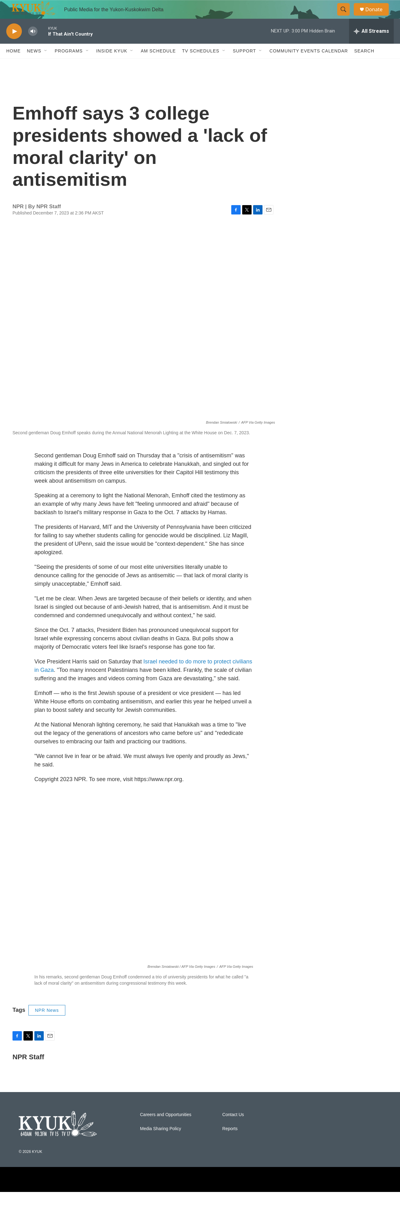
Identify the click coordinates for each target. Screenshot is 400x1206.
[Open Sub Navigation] (45, 64)
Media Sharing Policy (160, 1142)
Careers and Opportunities (165, 1128)
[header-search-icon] (346, 16)
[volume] (33, 45)
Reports (230, 1142)
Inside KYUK (112, 64)
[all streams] (371, 45)
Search (364, 64)
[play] (14, 45)
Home (13, 64)
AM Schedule (158, 64)
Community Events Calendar (308, 64)
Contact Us (233, 1128)
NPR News (47, 1024)
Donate (378, 16)
